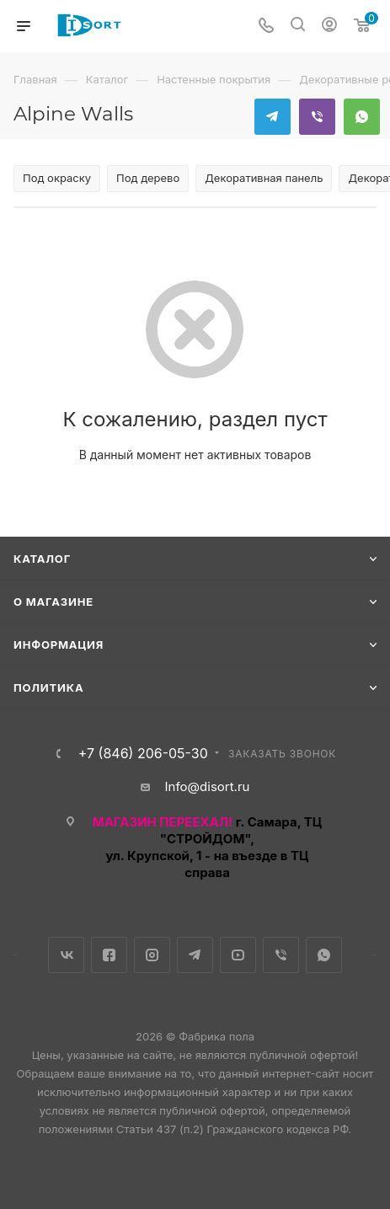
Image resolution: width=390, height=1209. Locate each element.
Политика (48, 687)
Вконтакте (66, 955)
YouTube (238, 955)
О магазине (53, 601)
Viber (317, 117)
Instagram (152, 955)
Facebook (109, 955)
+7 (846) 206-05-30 (143, 753)
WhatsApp (362, 117)
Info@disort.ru (207, 786)
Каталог (42, 558)
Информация (58, 644)
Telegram (272, 117)
